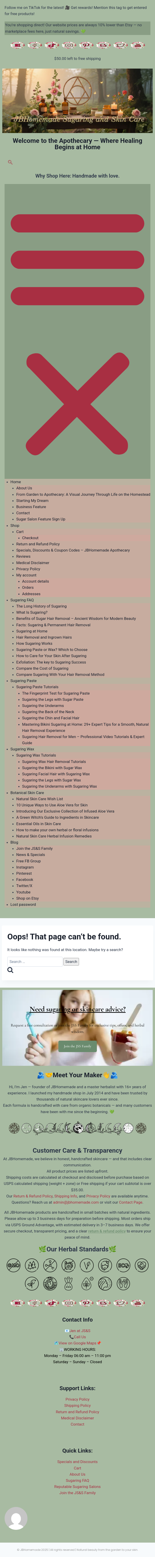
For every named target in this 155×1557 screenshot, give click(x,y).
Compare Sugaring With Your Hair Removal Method (60, 674)
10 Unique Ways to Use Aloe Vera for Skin (52, 805)
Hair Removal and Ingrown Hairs (44, 637)
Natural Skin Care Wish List (39, 799)
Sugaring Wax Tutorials (36, 755)
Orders (28, 587)
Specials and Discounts (77, 1461)
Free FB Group (28, 861)
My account (26, 575)
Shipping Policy (77, 1405)
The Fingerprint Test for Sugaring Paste (56, 693)
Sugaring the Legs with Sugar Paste (53, 699)
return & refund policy (107, 1231)
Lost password (23, 904)
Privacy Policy (28, 569)
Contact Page (130, 1202)
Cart (20, 531)
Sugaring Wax (22, 749)
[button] (77, 331)
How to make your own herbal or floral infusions (57, 830)
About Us (24, 488)
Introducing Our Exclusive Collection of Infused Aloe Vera (65, 811)
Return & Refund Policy (33, 1196)
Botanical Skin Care (27, 792)
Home (16, 482)
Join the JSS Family (77, 1046)
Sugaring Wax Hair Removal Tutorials (54, 761)
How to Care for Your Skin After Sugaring (51, 655)
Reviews (23, 556)
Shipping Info (65, 1196)
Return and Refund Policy (38, 544)
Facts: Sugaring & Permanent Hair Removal (53, 625)
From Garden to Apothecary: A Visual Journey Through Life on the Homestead (83, 494)
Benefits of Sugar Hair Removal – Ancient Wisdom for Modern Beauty (76, 618)
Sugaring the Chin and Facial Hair (50, 718)
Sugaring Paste (24, 680)
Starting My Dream (32, 500)
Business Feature (31, 506)
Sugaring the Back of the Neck (48, 711)
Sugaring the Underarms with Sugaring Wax (59, 786)
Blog (14, 842)
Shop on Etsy (27, 898)
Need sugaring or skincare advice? (78, 1009)
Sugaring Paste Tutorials (37, 687)
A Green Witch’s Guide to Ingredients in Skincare (57, 817)
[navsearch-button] (10, 163)
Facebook (24, 879)
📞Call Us (77, 1337)
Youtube (23, 892)
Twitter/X (24, 885)
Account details (35, 581)
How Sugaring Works (34, 643)
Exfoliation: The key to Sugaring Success (51, 662)
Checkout (30, 538)
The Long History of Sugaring (41, 606)
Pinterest (24, 873)
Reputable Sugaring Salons (77, 1486)
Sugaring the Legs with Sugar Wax (51, 780)
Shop (15, 525)
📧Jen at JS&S (77, 1330)
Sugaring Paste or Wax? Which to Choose (51, 649)
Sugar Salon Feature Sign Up (40, 519)
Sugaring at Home (31, 631)
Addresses (31, 594)
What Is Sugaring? (31, 612)
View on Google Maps (77, 1343)
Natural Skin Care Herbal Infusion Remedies (54, 836)
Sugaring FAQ (22, 600)
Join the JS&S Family (34, 848)
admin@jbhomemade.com (76, 1202)
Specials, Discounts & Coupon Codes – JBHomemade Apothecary (73, 550)
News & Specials (30, 854)
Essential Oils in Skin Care (38, 823)
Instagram (25, 867)
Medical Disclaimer (32, 562)
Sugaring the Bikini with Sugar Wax (52, 767)
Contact (23, 513)
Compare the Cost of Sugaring (42, 668)
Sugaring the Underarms (43, 705)
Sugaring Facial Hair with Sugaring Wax (56, 774)
